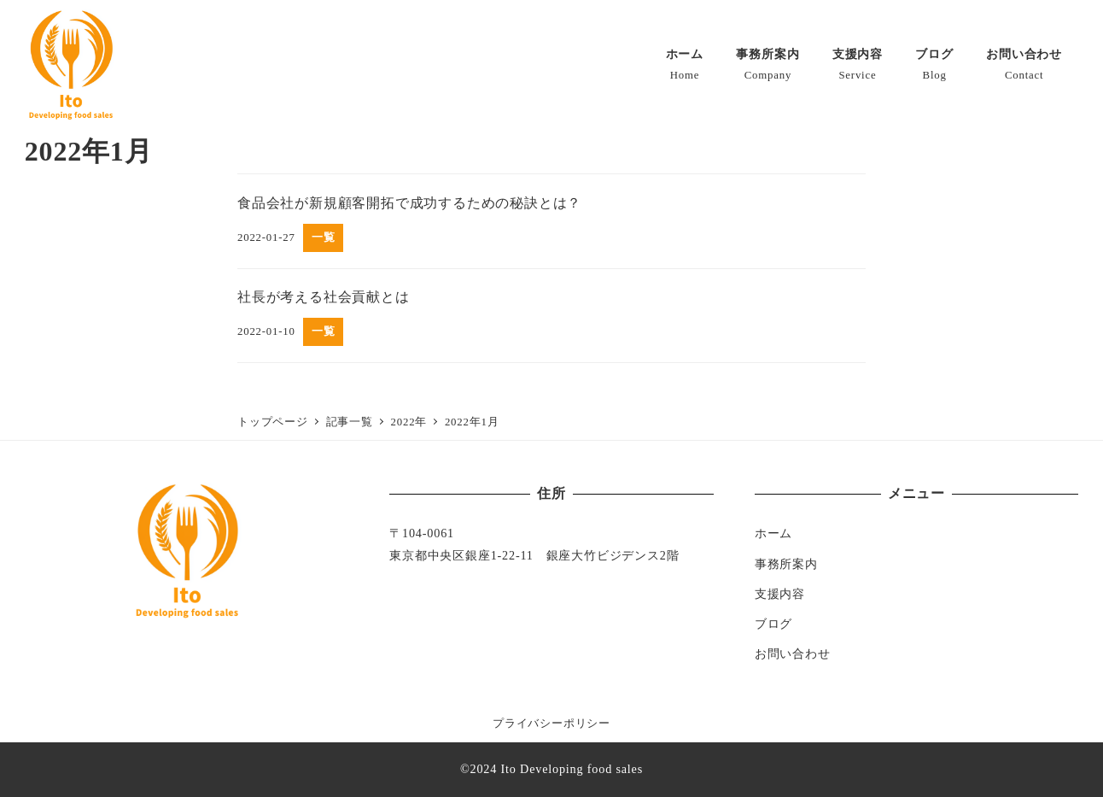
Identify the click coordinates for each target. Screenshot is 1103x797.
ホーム (773, 533)
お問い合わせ (793, 653)
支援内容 (780, 594)
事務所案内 (786, 564)
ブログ (773, 623)
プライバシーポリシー (551, 724)
